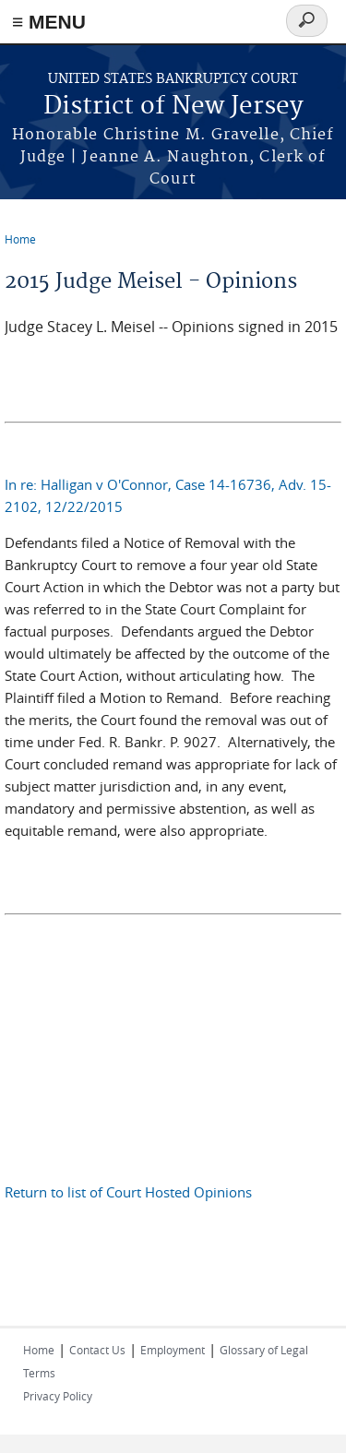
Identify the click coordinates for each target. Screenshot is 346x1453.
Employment (172, 1349)
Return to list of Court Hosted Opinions (128, 1192)
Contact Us (97, 1349)
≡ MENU (49, 21)
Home (20, 239)
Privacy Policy (57, 1395)
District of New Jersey (173, 106)
